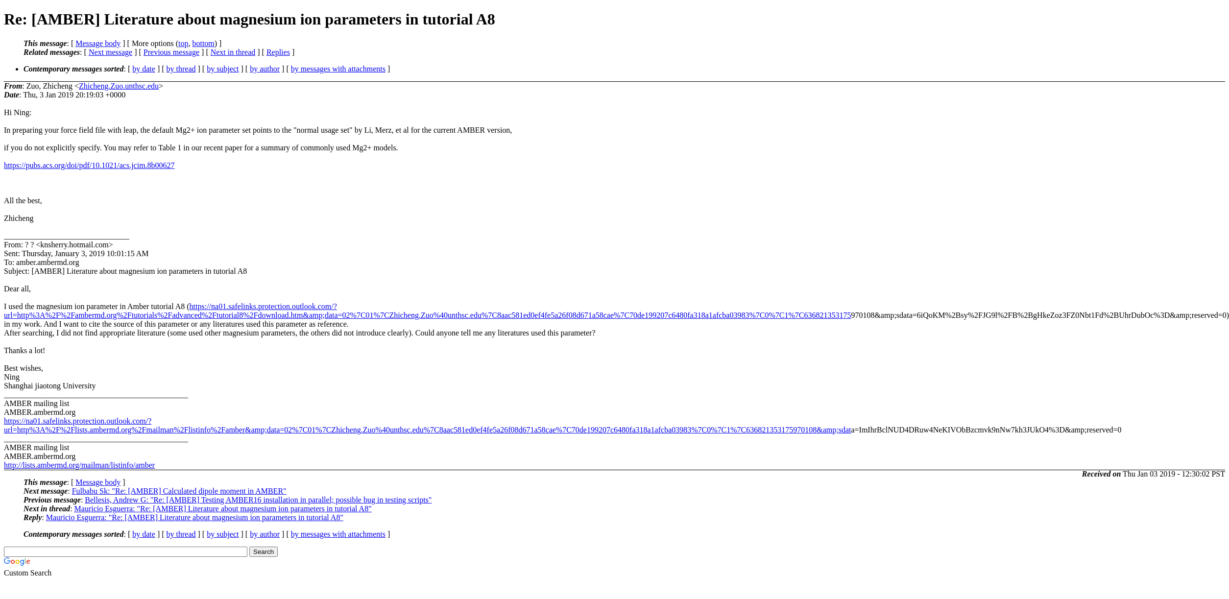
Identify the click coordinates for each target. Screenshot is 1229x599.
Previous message (171, 52)
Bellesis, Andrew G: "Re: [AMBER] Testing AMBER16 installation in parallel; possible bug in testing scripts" (258, 500)
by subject (223, 69)
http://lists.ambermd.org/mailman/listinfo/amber (79, 465)
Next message (110, 52)
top (183, 43)
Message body (97, 43)
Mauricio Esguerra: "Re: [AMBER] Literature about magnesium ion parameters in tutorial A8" (223, 508)
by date (143, 69)
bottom (203, 43)
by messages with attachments (338, 69)
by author (265, 69)
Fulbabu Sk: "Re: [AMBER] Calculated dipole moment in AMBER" (179, 491)
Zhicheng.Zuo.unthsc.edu (119, 86)
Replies (278, 52)
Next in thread (233, 52)
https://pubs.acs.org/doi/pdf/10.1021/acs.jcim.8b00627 (89, 165)
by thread (181, 69)
